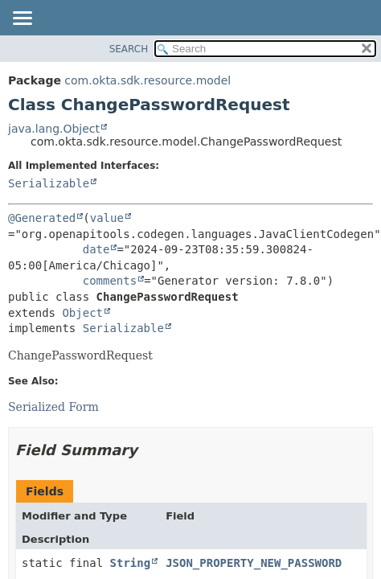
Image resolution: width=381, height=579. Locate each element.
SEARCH (129, 49)
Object (82, 312)
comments (110, 280)
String (130, 562)
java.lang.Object (54, 128)
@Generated (42, 217)
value (107, 217)
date (96, 249)
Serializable (48, 183)
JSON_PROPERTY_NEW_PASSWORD (254, 562)
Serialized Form (53, 406)
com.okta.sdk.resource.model (147, 80)
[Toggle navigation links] (21, 19)
